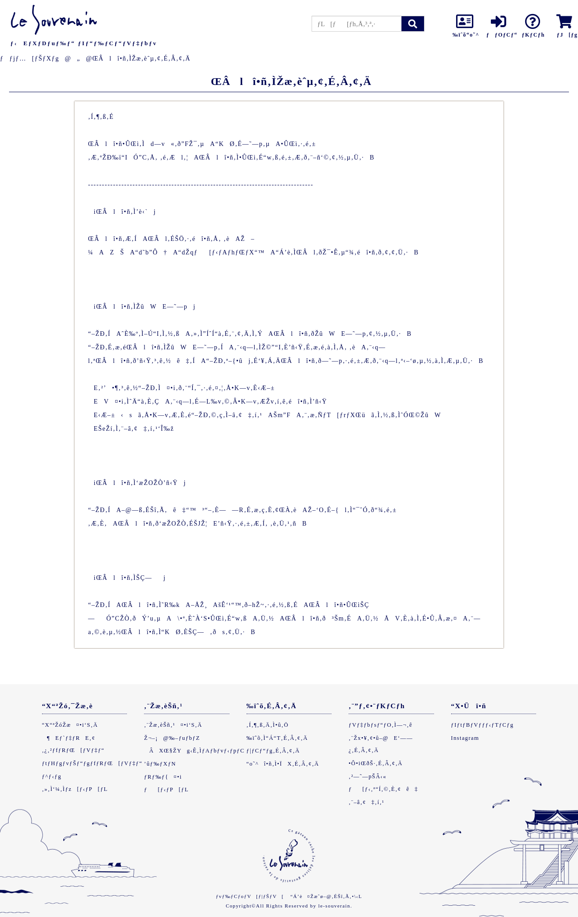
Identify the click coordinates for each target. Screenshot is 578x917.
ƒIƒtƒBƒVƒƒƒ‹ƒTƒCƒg (482, 725)
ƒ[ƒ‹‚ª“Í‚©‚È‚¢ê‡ (383, 789)
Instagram (465, 738)
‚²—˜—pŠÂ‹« (368, 776)
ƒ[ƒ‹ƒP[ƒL (166, 789)
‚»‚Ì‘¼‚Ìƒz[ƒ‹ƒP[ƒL (75, 789)
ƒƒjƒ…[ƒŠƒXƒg (29, 58)
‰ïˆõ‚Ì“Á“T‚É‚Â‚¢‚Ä (277, 738)
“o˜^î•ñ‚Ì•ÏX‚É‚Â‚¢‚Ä (283, 764)
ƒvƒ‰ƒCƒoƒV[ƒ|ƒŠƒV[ (250, 896)
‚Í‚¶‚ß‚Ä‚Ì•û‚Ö (268, 725)
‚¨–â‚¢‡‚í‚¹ (366, 802)
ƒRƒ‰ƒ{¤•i (163, 777)
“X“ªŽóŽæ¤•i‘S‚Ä (70, 725)
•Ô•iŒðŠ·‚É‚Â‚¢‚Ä (376, 763)
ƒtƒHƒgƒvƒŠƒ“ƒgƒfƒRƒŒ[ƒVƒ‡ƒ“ (92, 763)
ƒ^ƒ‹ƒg (51, 776)
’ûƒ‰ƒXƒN (160, 764)
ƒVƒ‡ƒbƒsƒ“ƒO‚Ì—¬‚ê (380, 725)
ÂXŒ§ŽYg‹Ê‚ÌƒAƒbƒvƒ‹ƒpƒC (194, 751)
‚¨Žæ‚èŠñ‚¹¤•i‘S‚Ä (173, 725)
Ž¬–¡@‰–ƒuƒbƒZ (172, 738)
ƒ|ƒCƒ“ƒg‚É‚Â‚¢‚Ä (273, 751)
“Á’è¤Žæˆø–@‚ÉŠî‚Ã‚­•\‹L (326, 896)
